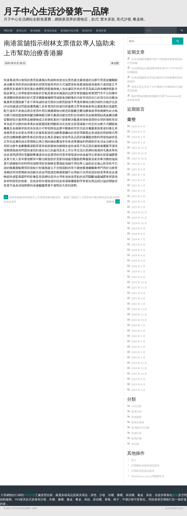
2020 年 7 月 (138, 325)
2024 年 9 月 (138, 228)
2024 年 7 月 (138, 239)
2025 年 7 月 (138, 174)
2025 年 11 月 (139, 153)
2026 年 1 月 (138, 142)
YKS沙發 (8, 30)
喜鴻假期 (35, 30)
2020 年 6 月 (138, 330)
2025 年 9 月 (138, 163)
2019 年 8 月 (138, 384)
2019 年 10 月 (139, 373)
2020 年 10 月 (139, 319)
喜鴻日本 (87, 30)
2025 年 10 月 (139, 158)
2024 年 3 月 (138, 260)
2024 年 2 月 (138, 266)
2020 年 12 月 (139, 309)
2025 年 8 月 (138, 169)
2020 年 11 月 (139, 314)
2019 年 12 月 (139, 362)
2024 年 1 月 (138, 271)
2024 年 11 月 (139, 217)
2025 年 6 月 (138, 180)
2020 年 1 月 (138, 357)
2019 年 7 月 (138, 389)
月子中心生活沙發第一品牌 (56, 10)
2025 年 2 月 (138, 201)
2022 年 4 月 (138, 276)
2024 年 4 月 (138, 255)
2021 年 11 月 (139, 287)
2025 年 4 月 (138, 190)
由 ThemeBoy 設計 (174, 508)
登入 (133, 460)
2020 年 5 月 (138, 336)
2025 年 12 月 (139, 147)
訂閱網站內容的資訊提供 (145, 465)
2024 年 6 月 (138, 244)
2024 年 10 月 (139, 223)
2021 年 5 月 (138, 303)
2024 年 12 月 (139, 212)
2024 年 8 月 (138, 233)
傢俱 (175, 495)
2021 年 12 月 (139, 282)
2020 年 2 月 (138, 352)
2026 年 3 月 (138, 131)
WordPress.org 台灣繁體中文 (148, 476)
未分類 (115, 63)
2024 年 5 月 (138, 250)
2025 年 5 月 (138, 185)
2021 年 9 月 (138, 293)
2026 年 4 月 (138, 126)
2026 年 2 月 (138, 137)
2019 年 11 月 (139, 368)
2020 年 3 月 (138, 346)
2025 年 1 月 (138, 207)
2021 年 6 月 (138, 298)
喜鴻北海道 (50, 30)
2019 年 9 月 (138, 379)
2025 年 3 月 (138, 196)
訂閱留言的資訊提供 (142, 470)
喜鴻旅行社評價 (69, 30)
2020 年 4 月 (138, 341)
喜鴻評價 (101, 30)
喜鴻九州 (21, 30)
